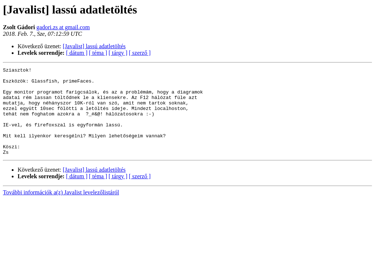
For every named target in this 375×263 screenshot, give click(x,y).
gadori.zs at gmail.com (63, 27)
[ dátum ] (77, 53)
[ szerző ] (140, 53)
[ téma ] (98, 53)
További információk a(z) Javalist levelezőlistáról (61, 210)
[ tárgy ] (118, 53)
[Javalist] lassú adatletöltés (94, 46)
